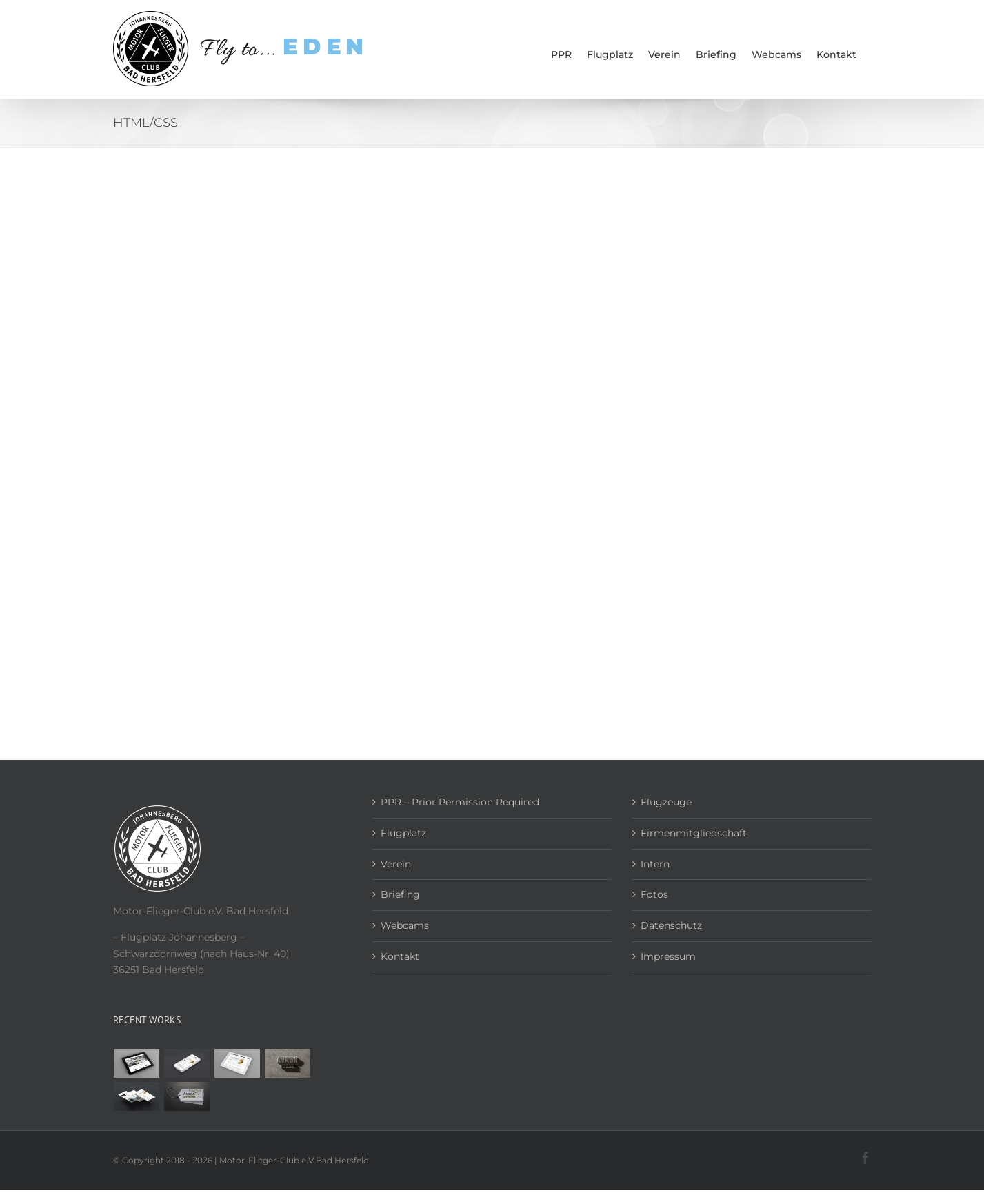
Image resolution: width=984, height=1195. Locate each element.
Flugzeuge (666, 802)
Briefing (400, 894)
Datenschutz (671, 925)
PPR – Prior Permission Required (460, 802)
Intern (655, 864)
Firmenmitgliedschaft (694, 833)
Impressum (668, 956)
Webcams (405, 925)
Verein (396, 864)
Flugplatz (403, 833)
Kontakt (400, 956)
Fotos (654, 894)
